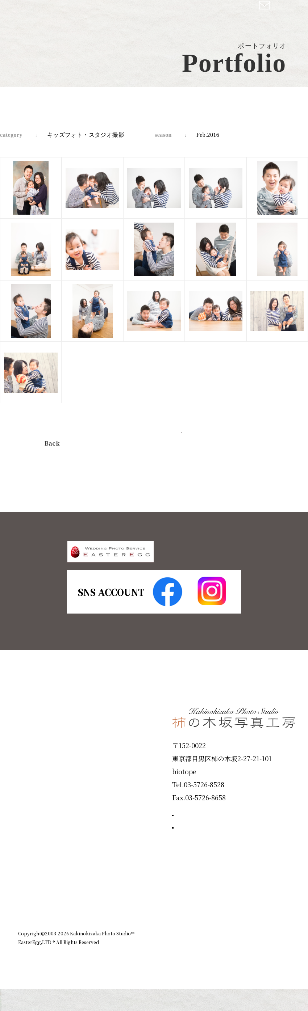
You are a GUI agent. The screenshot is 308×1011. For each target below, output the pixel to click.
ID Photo (39, 764)
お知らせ (231, 938)
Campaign (42, 842)
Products (38, 790)
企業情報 (198, 938)
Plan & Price (48, 738)
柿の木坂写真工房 (65, 13)
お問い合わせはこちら (226, 880)
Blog (29, 894)
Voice (31, 868)
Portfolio (38, 816)
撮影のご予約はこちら (226, 847)
